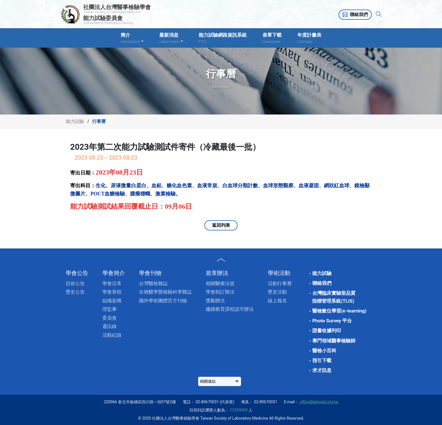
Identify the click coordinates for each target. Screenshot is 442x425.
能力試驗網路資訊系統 (223, 38)
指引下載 (322, 360)
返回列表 (221, 225)
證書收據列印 (326, 330)
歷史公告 (75, 292)
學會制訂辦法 (220, 292)
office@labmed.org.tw (318, 402)
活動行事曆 (280, 283)
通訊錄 (109, 326)
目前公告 (75, 283)
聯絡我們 (359, 14)
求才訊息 (322, 370)
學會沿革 (111, 283)
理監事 (109, 309)
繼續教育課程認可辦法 (230, 309)
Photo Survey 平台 (332, 320)
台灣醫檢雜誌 (153, 283)
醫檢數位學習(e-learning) (339, 311)
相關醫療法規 (220, 283)
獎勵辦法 (215, 300)
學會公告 (77, 273)
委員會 (109, 318)
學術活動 (279, 273)
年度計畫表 (309, 38)
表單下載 (272, 38)
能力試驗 (75, 121)
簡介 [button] (132, 38)
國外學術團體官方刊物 (163, 300)
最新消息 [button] (171, 38)
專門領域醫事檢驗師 (333, 340)
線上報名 (277, 300)
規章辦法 (217, 273)
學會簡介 (113, 273)
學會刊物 (150, 273)
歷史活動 (277, 292)
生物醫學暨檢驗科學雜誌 (165, 292)
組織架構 (111, 300)
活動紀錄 (111, 335)
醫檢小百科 (324, 350)
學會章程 (111, 292)
